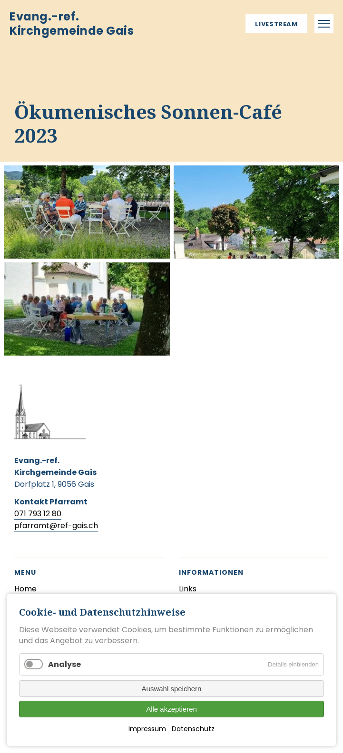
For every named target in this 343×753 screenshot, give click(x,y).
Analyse (64, 664)
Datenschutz (193, 729)
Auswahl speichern (172, 689)
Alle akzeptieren (171, 709)
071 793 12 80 (37, 513)
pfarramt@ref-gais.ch (56, 525)
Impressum (147, 729)
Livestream (276, 24)
